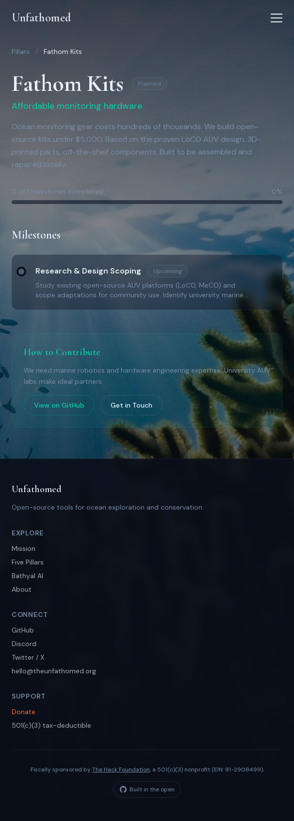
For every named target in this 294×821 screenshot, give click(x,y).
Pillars (21, 51)
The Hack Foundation (121, 769)
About (22, 589)
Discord (24, 643)
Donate (23, 711)
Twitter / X (28, 657)
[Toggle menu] (276, 18)
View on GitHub (59, 405)
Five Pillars (28, 562)
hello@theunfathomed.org (54, 671)
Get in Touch (131, 405)
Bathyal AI (27, 575)
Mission (23, 548)
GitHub (23, 630)
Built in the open (147, 789)
